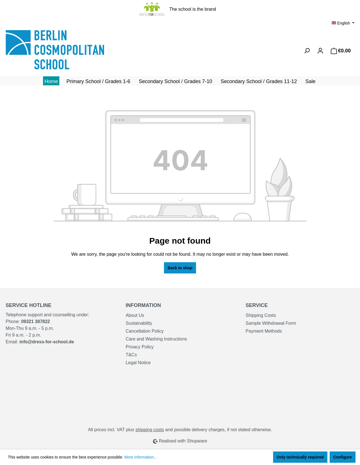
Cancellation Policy (145, 331)
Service (257, 305)
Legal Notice (138, 362)
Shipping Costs (261, 315)
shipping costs (150, 429)
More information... (140, 457)
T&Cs (131, 354)
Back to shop (180, 268)
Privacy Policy (140, 346)
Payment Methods (264, 331)
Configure (342, 457)
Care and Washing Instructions (156, 339)
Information (143, 305)
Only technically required (300, 457)
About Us (135, 315)
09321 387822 (35, 321)
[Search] (307, 50)
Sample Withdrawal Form (271, 323)
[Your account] (320, 50)
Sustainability (139, 323)
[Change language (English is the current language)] (343, 23)
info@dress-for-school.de (46, 341)
